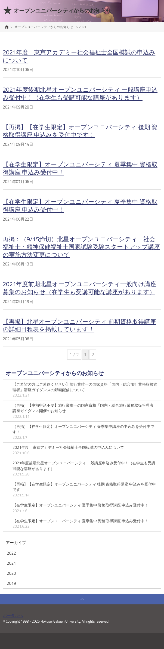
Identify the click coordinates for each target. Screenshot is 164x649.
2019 (11, 583)
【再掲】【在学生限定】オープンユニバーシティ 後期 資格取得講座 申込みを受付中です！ (80, 131)
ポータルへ (13, 615)
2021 (11, 563)
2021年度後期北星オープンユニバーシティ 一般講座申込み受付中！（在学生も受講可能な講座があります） (80, 93)
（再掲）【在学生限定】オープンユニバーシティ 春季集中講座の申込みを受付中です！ (85, 432)
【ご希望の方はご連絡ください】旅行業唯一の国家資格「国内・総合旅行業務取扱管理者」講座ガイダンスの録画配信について (85, 389)
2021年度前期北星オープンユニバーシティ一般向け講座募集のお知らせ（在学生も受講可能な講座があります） (79, 287)
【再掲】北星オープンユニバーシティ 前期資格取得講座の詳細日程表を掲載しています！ (79, 325)
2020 (11, 573)
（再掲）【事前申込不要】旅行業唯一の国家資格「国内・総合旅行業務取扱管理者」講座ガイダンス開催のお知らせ (85, 410)
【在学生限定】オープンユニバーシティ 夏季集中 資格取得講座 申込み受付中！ (80, 168)
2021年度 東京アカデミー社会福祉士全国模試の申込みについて (79, 56)
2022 (11, 553)
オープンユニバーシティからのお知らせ (55, 373)
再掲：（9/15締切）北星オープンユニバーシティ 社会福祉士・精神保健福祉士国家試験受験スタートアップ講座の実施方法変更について (81, 246)
